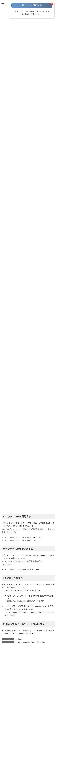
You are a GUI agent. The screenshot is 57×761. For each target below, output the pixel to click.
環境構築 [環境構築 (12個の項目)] (40, 744)
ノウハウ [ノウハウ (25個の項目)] (6, 740)
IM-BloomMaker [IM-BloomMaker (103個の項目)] (16, 722)
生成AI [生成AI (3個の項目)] (48, 744)
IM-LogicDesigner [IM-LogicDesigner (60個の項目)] (20, 727)
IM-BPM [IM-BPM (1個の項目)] (28, 722)
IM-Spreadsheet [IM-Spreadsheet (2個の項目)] (17, 731)
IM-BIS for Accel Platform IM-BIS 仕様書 (20, 601)
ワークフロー (41, 642)
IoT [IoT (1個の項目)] (43, 731)
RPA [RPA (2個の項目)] (12, 735)
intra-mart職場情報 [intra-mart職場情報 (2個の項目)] (32, 731)
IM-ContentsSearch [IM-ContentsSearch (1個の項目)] (41, 722)
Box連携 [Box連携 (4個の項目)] (23, 718)
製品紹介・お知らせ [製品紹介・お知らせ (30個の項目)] (10, 749)
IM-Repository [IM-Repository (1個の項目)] (44, 727)
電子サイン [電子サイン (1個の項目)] (24, 749)
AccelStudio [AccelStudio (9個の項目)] (24, 713)
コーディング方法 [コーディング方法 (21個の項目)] (45, 735)
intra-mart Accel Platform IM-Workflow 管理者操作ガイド (24, 529)
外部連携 (40, 601)
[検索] (46, 756)
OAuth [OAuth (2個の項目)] (5, 735)
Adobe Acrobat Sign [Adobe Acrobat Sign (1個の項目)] (10, 718)
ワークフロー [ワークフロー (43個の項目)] (17, 740)
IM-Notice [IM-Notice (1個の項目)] (32, 727)
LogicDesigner (7, 564)
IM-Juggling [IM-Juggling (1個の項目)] (7, 727)
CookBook (19, 639)
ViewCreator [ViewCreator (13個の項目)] (31, 735)
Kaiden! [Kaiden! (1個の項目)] (49, 731)
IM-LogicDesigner (28, 642)
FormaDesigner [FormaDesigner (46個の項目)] (42, 718)
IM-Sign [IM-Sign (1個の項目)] (5, 731)
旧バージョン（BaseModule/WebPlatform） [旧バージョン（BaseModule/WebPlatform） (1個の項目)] (18, 744)
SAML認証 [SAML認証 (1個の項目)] (20, 735)
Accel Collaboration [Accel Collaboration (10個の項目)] (9, 713)
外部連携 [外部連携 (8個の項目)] (28, 740)
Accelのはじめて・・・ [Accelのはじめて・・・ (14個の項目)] (39, 713)
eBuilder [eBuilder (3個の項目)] (31, 718)
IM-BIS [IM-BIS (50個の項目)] (5, 722)
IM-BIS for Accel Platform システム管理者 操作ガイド (22, 561)
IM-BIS (18, 642)
